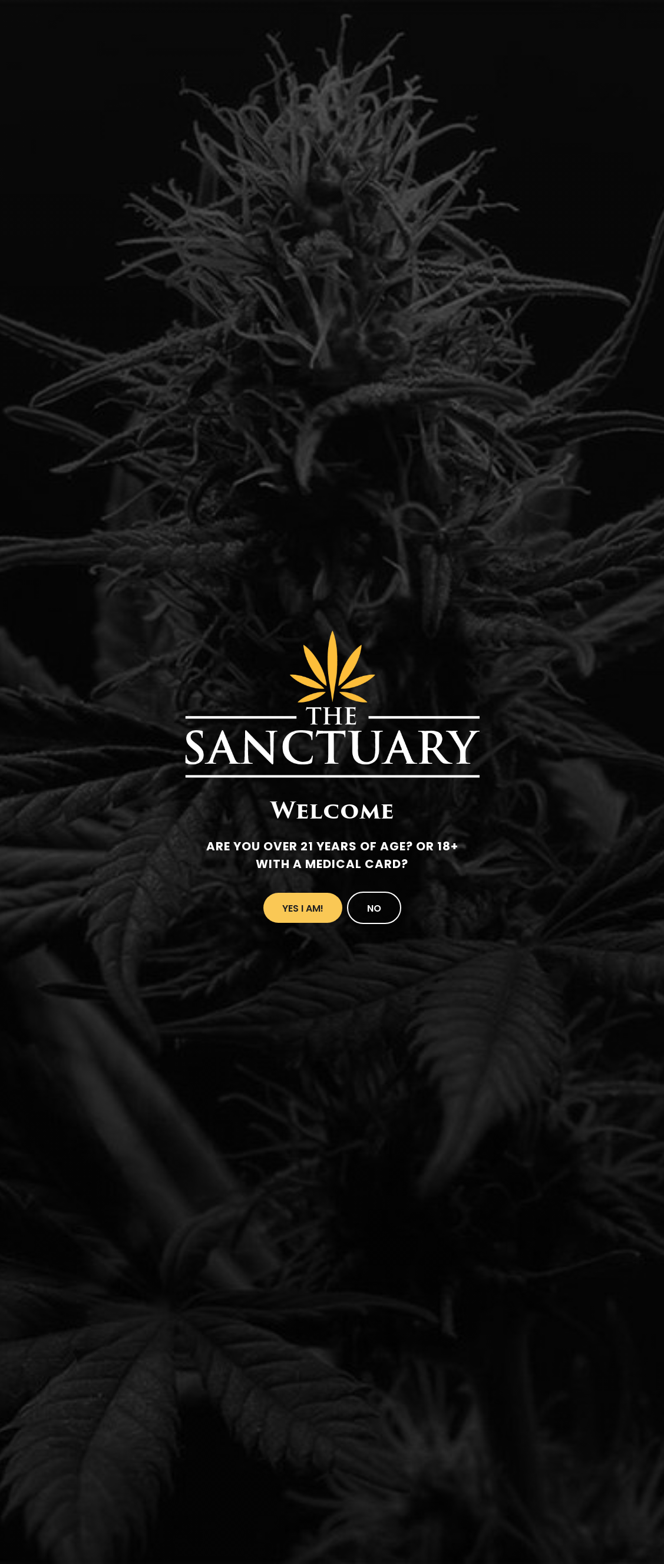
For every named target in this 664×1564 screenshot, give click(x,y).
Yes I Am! (302, 908)
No (374, 908)
